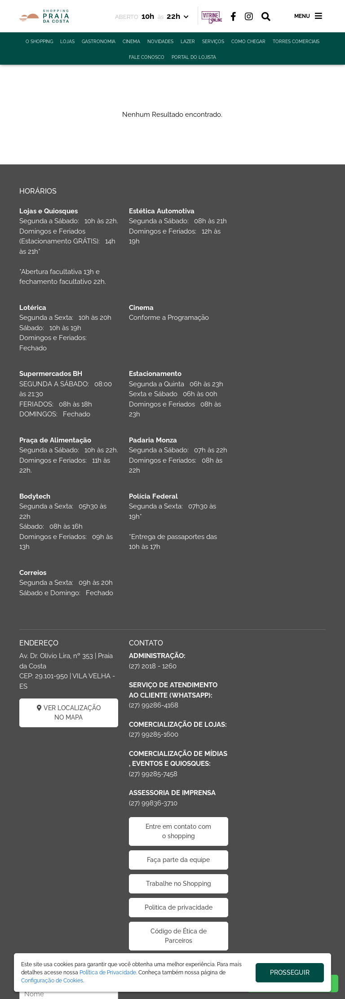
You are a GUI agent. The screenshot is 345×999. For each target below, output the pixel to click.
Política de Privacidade (108, 972)
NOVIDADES (160, 41)
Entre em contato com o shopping (172, 769)
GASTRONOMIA (98, 41)
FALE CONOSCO (146, 57)
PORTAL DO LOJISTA (194, 57)
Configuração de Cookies (52, 980)
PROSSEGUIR (290, 972)
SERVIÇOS (213, 41)
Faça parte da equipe (172, 798)
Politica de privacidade (172, 850)
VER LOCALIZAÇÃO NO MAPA (66, 631)
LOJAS (67, 41)
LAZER (188, 41)
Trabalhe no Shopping (172, 822)
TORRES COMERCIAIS (296, 41)
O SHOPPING (39, 41)
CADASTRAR (278, 628)
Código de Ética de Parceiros (172, 883)
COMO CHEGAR (248, 41)
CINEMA (131, 41)
